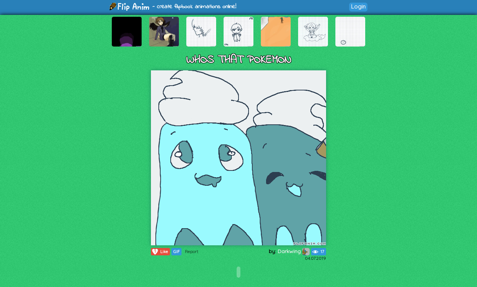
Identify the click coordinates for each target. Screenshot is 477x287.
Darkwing (294, 251)
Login (358, 6)
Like (159, 251)
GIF (176, 251)
